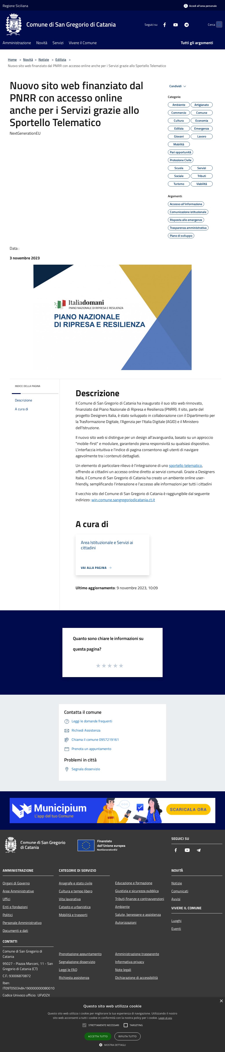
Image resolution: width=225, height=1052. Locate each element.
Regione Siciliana (15, 5)
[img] (49, 385)
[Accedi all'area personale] (200, 6)
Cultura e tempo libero (75, 891)
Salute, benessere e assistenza (138, 914)
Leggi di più (165, 1017)
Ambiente (122, 906)
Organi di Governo (16, 883)
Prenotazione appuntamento (80, 953)
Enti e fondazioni (15, 906)
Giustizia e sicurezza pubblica (137, 890)
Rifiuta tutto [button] (127, 1036)
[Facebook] (156, 24)
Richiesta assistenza (74, 977)
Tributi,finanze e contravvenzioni (139, 898)
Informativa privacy (129, 961)
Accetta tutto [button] (98, 1036)
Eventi (176, 928)
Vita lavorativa (70, 899)
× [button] (221, 1001)
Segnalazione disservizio (77, 961)
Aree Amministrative (18, 891)
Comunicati (179, 891)
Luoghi (176, 920)
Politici (8, 914)
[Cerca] (217, 24)
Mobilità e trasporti (73, 914)
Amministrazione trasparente (137, 953)
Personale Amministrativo (22, 922)
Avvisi (175, 899)
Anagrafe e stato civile (75, 883)
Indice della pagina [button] (27, 386)
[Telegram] (178, 24)
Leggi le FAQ (68, 969)
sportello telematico (185, 465)
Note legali (123, 969)
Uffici (6, 899)
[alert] (112, 1024)
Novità (28, 59)
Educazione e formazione (133, 883)
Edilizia (60, 59)
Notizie (43, 59)
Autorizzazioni (125, 922)
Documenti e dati (15, 930)
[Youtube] (167, 24)
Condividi (178, 86)
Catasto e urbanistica (75, 906)
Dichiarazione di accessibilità (136, 977)
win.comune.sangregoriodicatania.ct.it (123, 500)
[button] (112, 1045)
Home (12, 59)
